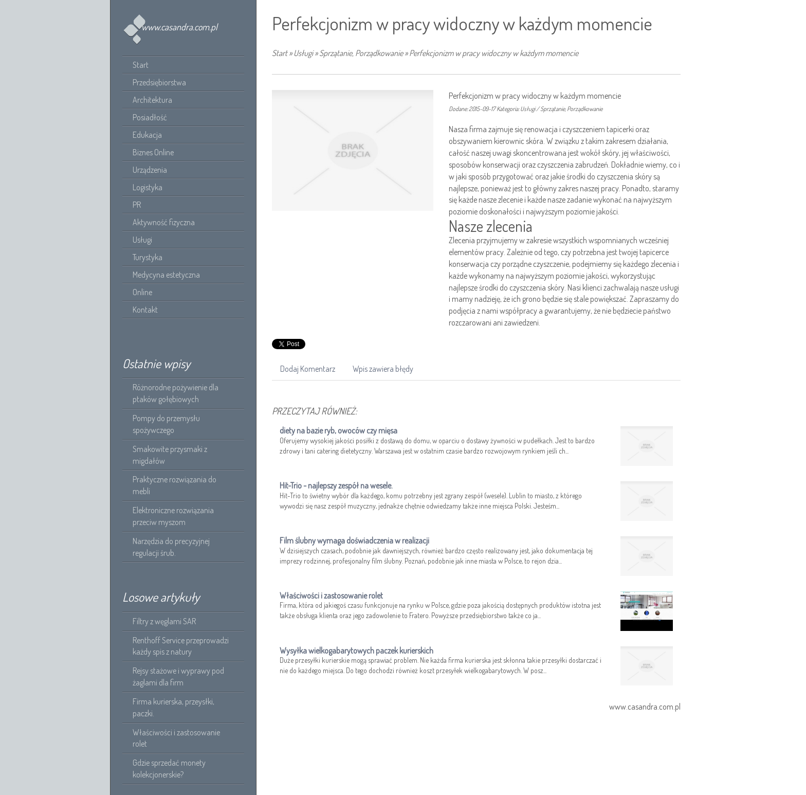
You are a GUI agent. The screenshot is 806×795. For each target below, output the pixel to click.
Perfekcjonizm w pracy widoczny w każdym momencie (493, 53)
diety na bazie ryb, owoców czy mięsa (338, 430)
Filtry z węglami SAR (164, 621)
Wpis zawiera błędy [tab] (383, 369)
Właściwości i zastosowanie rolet (176, 738)
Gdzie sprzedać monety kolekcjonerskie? (169, 768)
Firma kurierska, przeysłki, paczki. (173, 707)
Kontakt (145, 309)
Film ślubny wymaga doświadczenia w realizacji (354, 540)
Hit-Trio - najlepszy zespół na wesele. (336, 485)
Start (279, 53)
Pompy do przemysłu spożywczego (166, 424)
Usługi (303, 53)
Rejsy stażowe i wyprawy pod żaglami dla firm (178, 676)
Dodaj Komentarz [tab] (307, 369)
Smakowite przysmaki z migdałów (170, 455)
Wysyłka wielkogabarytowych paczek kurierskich (356, 650)
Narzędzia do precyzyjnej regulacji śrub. (171, 547)
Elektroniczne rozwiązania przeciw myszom (173, 516)
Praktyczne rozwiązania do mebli (174, 485)
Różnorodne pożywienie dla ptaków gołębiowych (175, 393)
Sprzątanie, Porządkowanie (361, 53)
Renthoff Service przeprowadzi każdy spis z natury (181, 646)
